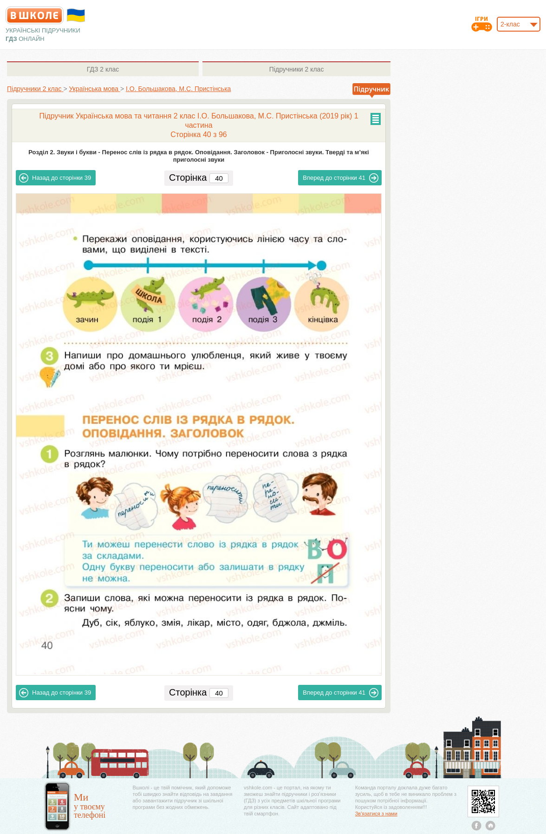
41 (340, 178)
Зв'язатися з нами (376, 813)
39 (55, 178)
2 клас (103, 69)
